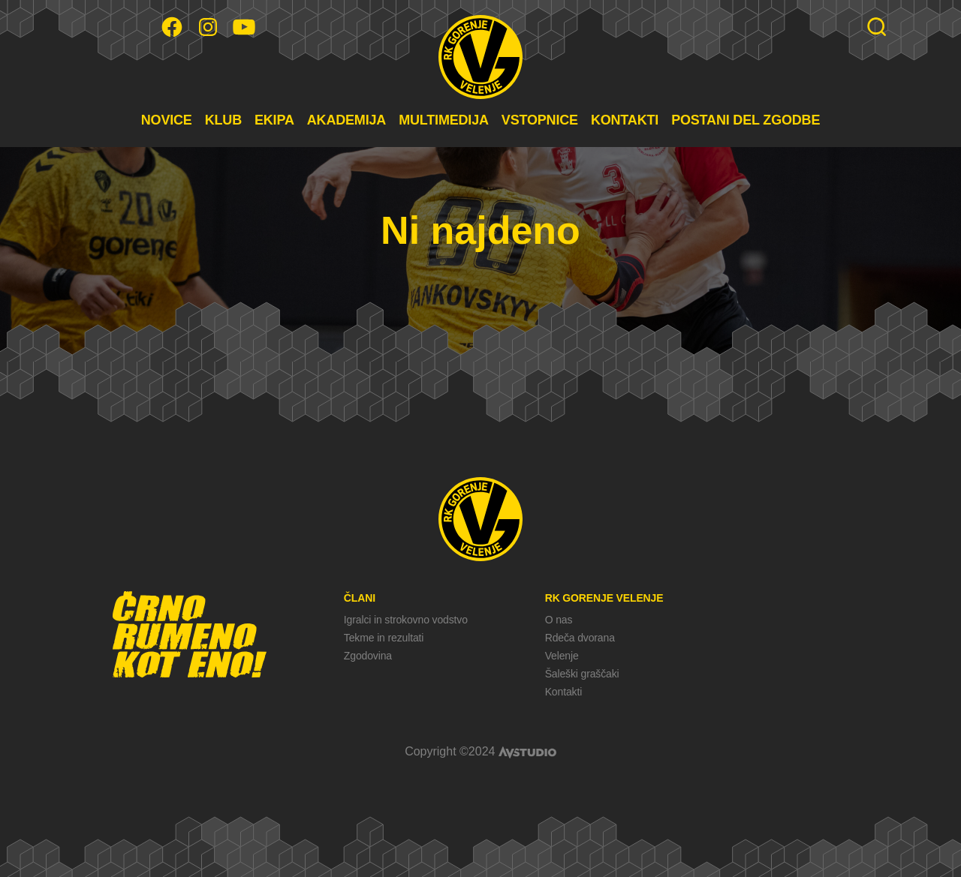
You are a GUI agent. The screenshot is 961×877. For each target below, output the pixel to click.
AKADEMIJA (346, 120)
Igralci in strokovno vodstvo (406, 620)
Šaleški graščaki (582, 674)
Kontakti (563, 692)
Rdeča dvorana (580, 638)
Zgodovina (368, 656)
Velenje (562, 656)
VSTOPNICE (540, 120)
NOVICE (166, 120)
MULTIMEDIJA (444, 120)
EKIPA (274, 120)
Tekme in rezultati (383, 638)
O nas (559, 620)
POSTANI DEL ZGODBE (745, 120)
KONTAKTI (624, 120)
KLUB (223, 120)
